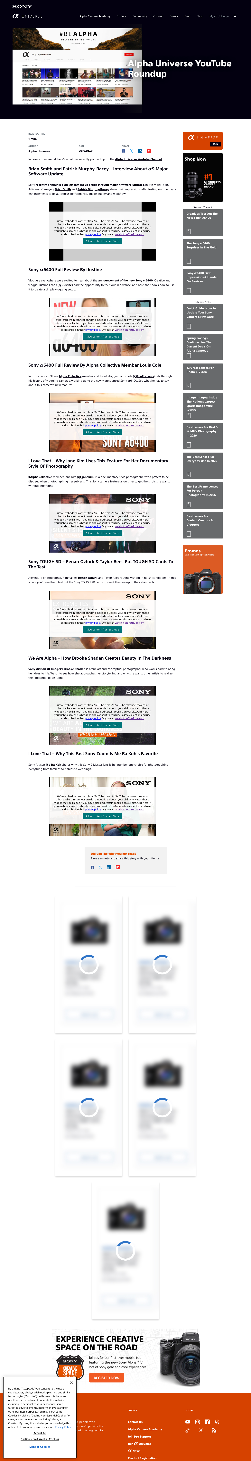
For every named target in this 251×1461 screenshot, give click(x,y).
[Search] (235, 16)
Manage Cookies (39, 1446)
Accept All (39, 1433)
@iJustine (65, 285)
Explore (121, 16)
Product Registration (142, 1458)
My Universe (219, 16)
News (134, 1451)
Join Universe (139, 1443)
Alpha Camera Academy (95, 16)
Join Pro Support (139, 1436)
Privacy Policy (63, 1427)
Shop (200, 16)
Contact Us (135, 1421)
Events (174, 16)
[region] (40, 1417)
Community (140, 16)
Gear (187, 16)
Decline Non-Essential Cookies (40, 1439)
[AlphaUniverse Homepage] (27, 16)
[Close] (71, 1382)
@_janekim (86, 477)
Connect (158, 16)
